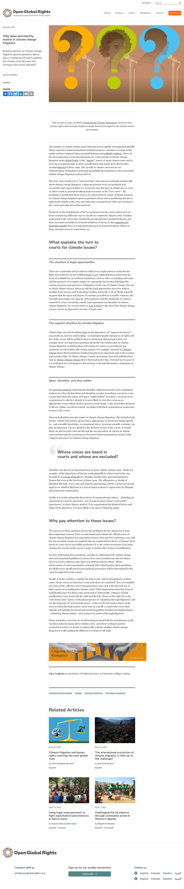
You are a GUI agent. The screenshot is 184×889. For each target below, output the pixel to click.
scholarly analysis (113, 153)
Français (62, 827)
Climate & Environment (60, 693)
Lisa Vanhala (11, 74)
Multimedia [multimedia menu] (145, 13)
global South (71, 160)
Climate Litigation (94, 693)
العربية (178, 873)
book (88, 274)
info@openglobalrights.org (30, 873)
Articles (107, 13)
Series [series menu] (131, 13)
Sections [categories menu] (119, 13)
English (144, 873)
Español (6, 82)
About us (160, 13)
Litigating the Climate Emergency (100, 122)
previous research (62, 389)
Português (109, 827)
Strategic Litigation (115, 693)
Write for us (174, 13)
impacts (61, 167)
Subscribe (88, 874)
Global (78, 693)
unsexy (90, 160)
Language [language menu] (146, 2)
